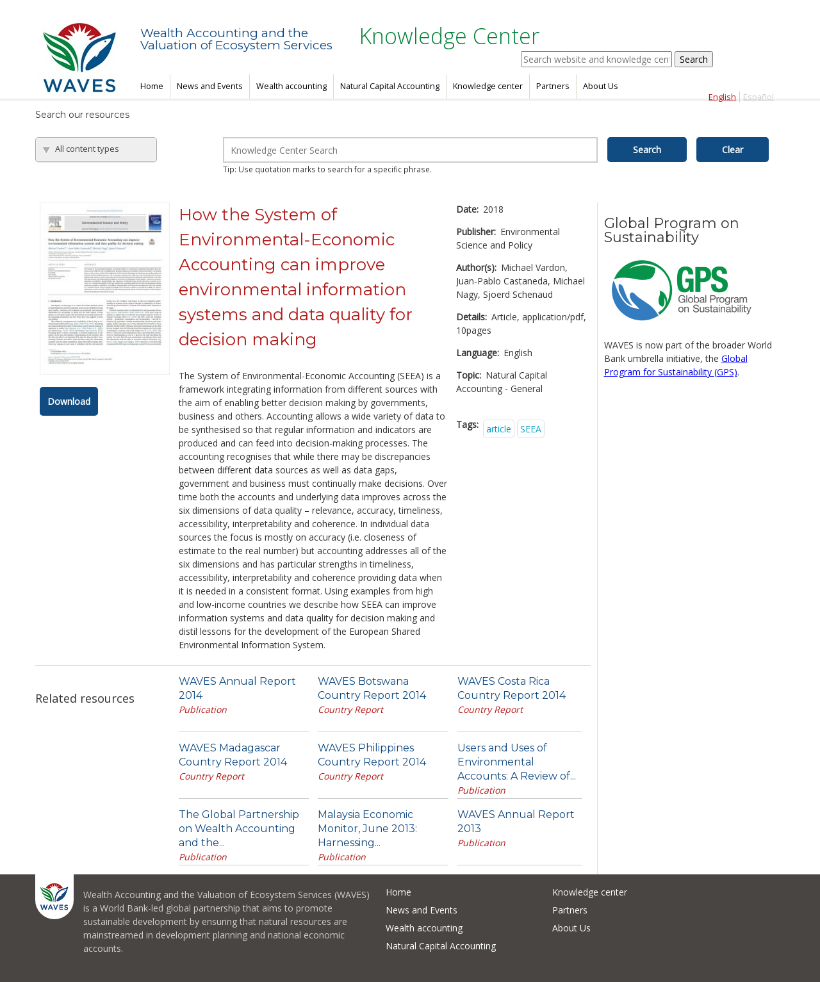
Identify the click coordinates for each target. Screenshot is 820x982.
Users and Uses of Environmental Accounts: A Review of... (516, 762)
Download (68, 401)
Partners (553, 86)
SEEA (530, 429)
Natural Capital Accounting (389, 86)
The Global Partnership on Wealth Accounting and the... (239, 828)
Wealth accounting (291, 86)
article (498, 429)
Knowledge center (488, 86)
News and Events (210, 86)
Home (151, 86)
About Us (600, 86)
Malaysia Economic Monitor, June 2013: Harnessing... (367, 828)
